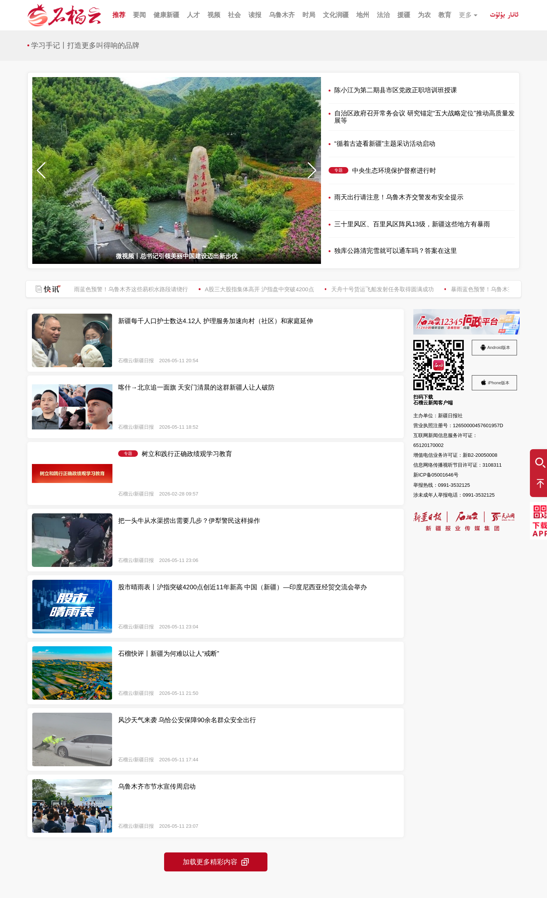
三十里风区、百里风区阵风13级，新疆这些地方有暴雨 (412, 224)
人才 (193, 15)
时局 (308, 15)
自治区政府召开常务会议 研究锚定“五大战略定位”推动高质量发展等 (424, 117)
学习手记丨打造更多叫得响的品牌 (85, 45)
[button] (312, 170)
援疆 (403, 15)
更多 (465, 15)
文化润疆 (336, 15)
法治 (383, 15)
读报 (254, 15)
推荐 (118, 15)
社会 (234, 15)
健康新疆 (166, 15)
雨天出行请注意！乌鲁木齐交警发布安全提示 (398, 197)
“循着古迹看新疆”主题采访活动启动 (384, 143)
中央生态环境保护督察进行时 (394, 170)
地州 (362, 15)
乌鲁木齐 (282, 15)
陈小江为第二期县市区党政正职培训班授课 (395, 90)
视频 (213, 15)
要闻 (139, 15)
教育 (444, 15)
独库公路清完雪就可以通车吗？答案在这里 (395, 250)
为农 (424, 15)
